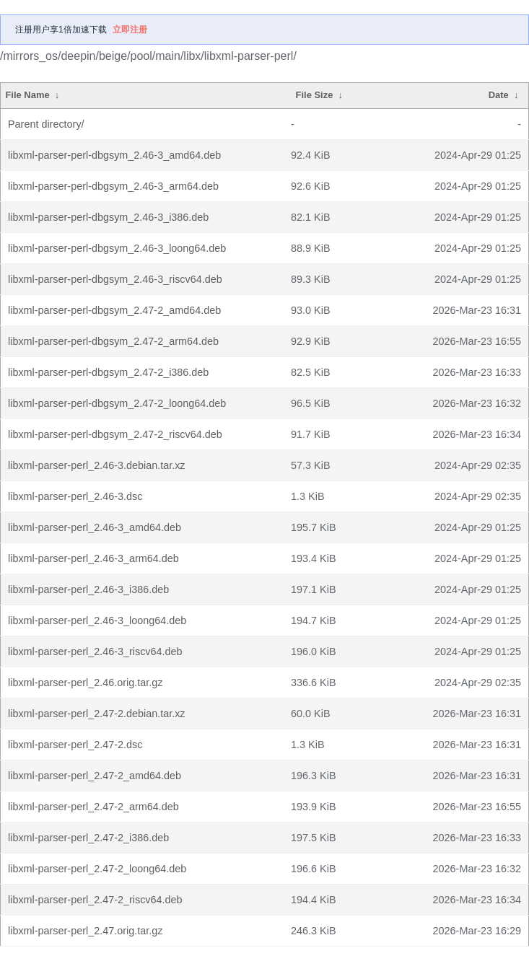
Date (499, 94)
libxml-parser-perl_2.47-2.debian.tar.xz (96, 713)
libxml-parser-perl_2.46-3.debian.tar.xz (96, 465)
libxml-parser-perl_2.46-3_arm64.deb (93, 558)
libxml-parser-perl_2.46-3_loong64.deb (97, 620)
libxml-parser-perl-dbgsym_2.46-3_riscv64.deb (115, 279)
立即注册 (130, 30)
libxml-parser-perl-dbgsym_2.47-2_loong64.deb (117, 403)
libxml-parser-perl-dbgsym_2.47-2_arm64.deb (113, 341)
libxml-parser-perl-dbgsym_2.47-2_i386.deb (108, 372)
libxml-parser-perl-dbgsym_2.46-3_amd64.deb (114, 155)
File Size (314, 94)
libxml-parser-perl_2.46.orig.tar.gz (85, 682)
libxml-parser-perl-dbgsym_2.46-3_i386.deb (108, 217)
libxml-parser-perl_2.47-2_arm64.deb (93, 806)
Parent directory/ (46, 124)
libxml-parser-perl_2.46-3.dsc (75, 496)
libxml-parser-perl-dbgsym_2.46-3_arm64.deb (113, 186)
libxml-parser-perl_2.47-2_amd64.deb (94, 775)
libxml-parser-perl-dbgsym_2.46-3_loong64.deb (117, 248)
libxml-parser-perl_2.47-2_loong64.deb (97, 868)
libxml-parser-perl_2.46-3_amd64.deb (94, 527)
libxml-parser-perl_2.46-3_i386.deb (88, 589)
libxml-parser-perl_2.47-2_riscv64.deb (95, 899)
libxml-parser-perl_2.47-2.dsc (75, 744)
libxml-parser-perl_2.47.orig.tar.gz (85, 930)
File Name (27, 94)
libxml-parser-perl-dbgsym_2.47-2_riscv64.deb (115, 434)
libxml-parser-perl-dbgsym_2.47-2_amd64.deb (114, 310)
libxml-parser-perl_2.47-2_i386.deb (88, 837)
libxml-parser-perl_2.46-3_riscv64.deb (95, 651)
